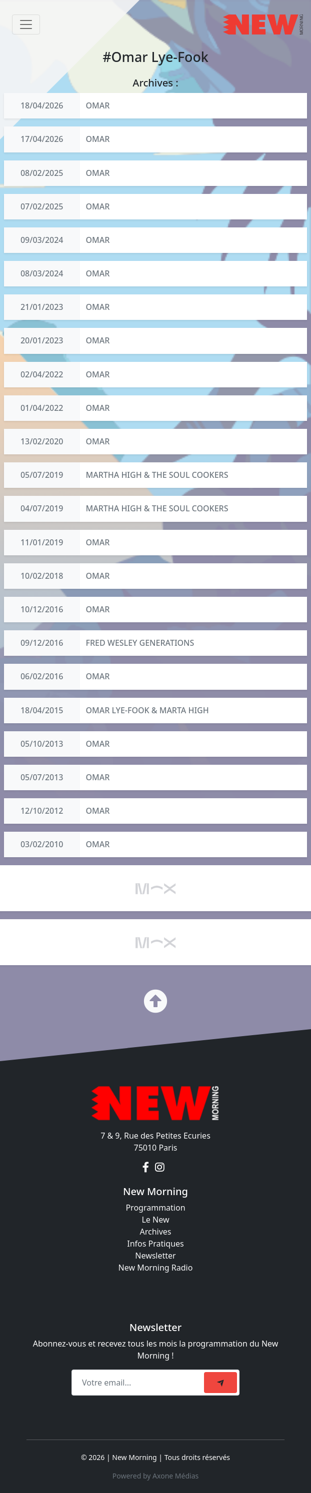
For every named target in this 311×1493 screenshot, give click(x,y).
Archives (155, 1231)
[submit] (220, 1382)
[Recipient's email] (139, 1382)
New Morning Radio (155, 1267)
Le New (155, 1219)
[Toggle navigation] (26, 24)
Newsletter (155, 1255)
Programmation (155, 1207)
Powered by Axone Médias (155, 1476)
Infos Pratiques (155, 1243)
